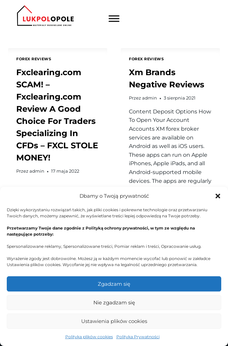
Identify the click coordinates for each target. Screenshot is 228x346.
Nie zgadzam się (114, 302)
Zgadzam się (114, 284)
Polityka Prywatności (138, 336)
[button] (217, 196)
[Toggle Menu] (114, 19)
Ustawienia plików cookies (114, 321)
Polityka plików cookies (89, 336)
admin (36, 171)
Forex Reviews (33, 59)
